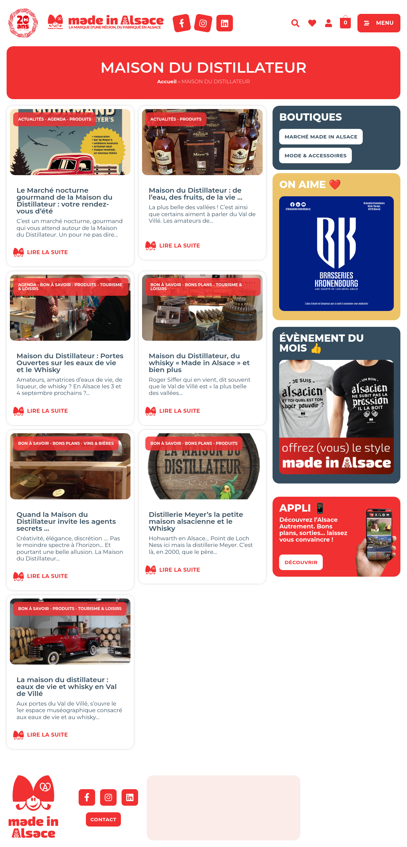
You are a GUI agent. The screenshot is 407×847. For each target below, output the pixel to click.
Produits (80, 119)
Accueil (167, 81)
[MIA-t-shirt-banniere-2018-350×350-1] (336, 472)
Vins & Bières (99, 443)
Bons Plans (198, 284)
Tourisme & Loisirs (100, 608)
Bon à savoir (55, 284)
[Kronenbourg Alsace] (336, 309)
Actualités (31, 119)
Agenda (57, 119)
